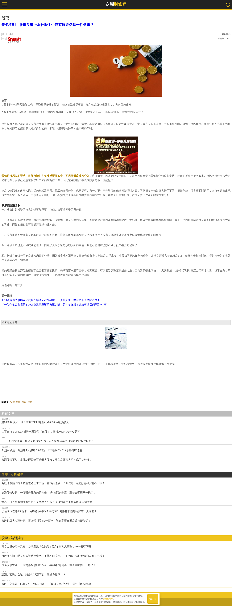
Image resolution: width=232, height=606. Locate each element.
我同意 (152, 599)
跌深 (24, 402)
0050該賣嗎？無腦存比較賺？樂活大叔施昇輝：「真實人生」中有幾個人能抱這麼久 (50, 300)
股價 (12, 402)
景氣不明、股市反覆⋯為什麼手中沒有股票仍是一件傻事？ (47, 25)
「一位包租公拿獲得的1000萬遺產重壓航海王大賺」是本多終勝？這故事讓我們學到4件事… (55, 304)
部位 (30, 402)
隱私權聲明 (108, 599)
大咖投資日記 (14, 40)
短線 (18, 402)
